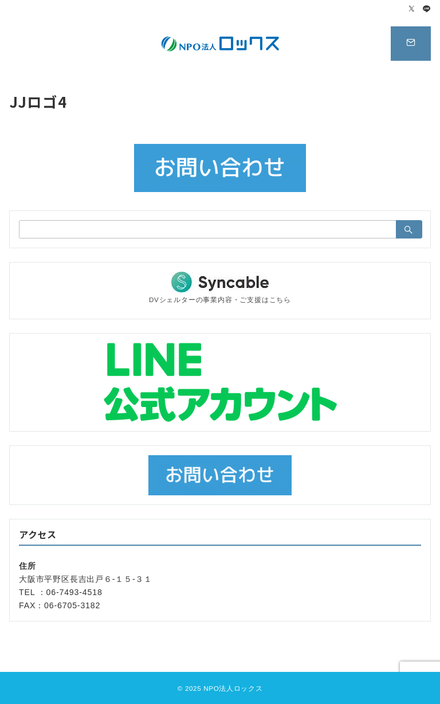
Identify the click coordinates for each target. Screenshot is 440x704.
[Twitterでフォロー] (412, 9)
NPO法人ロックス (232, 688)
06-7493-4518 (74, 592)
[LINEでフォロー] (427, 9)
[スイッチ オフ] (411, 43)
